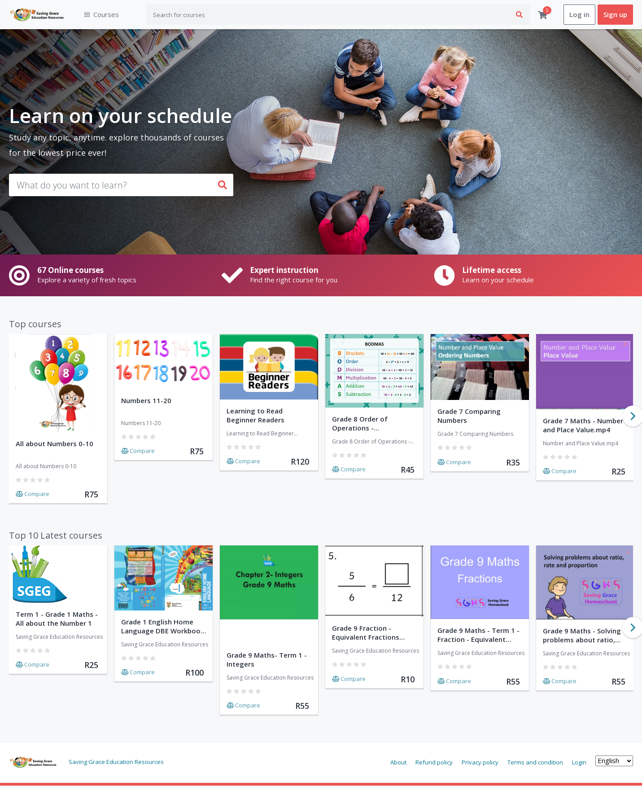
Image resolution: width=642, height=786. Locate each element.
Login (579, 762)
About (398, 762)
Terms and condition (535, 762)
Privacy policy (480, 762)
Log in (579, 14)
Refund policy (434, 762)
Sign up (615, 14)
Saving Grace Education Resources (116, 762)
